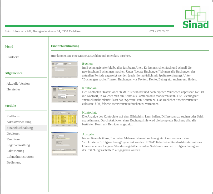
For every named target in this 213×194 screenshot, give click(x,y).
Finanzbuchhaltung (20, 128)
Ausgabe (88, 134)
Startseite (13, 57)
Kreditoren (14, 139)
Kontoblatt (89, 112)
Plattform (13, 116)
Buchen (87, 63)
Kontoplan (89, 88)
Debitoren (13, 133)
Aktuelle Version (18, 83)
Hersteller (13, 89)
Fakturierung (15, 151)
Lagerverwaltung (18, 145)
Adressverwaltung (19, 122)
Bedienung (14, 162)
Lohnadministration (20, 157)
